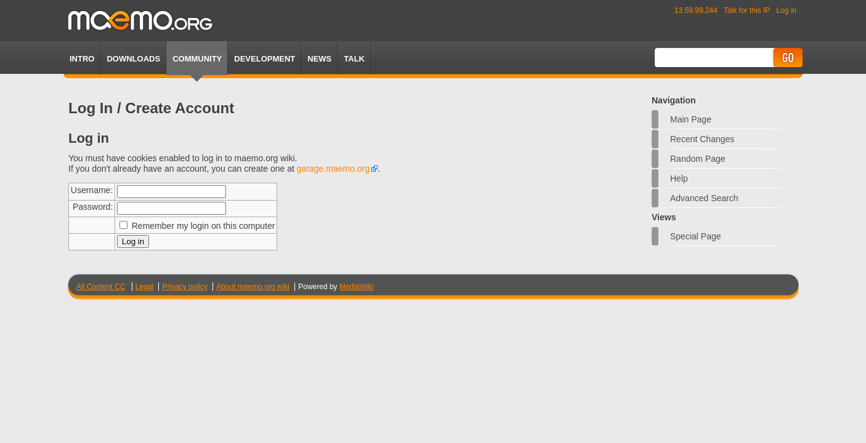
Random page (698, 159)
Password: (93, 207)
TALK (354, 58)
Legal (144, 286)
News (319, 58)
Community (197, 58)
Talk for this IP (747, 10)
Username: (92, 190)
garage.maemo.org (333, 169)
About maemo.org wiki (252, 286)
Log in (786, 10)
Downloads (133, 58)
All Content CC (100, 286)
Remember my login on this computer (203, 226)
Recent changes (702, 139)
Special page (695, 236)
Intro (82, 58)
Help (679, 178)
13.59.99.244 (696, 10)
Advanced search (704, 198)
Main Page (690, 119)
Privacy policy (184, 286)
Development (264, 58)
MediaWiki (356, 286)
